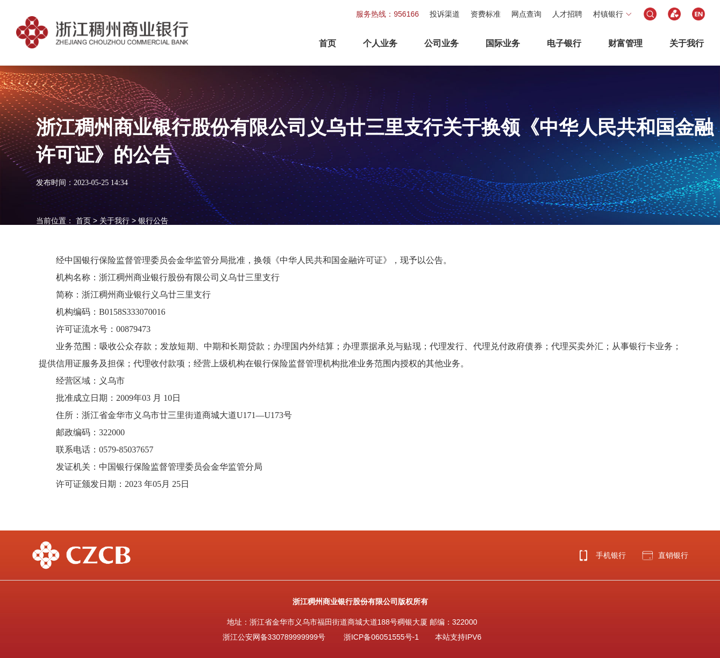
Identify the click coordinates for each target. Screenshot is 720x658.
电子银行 (564, 43)
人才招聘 (567, 14)
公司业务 (441, 43)
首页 (327, 43)
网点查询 (526, 14)
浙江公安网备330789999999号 (274, 637)
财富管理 (625, 43)
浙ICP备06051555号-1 (381, 637)
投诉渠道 (445, 14)
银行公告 (153, 220)
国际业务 (503, 43)
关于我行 (686, 43)
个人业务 (380, 43)
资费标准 (486, 14)
